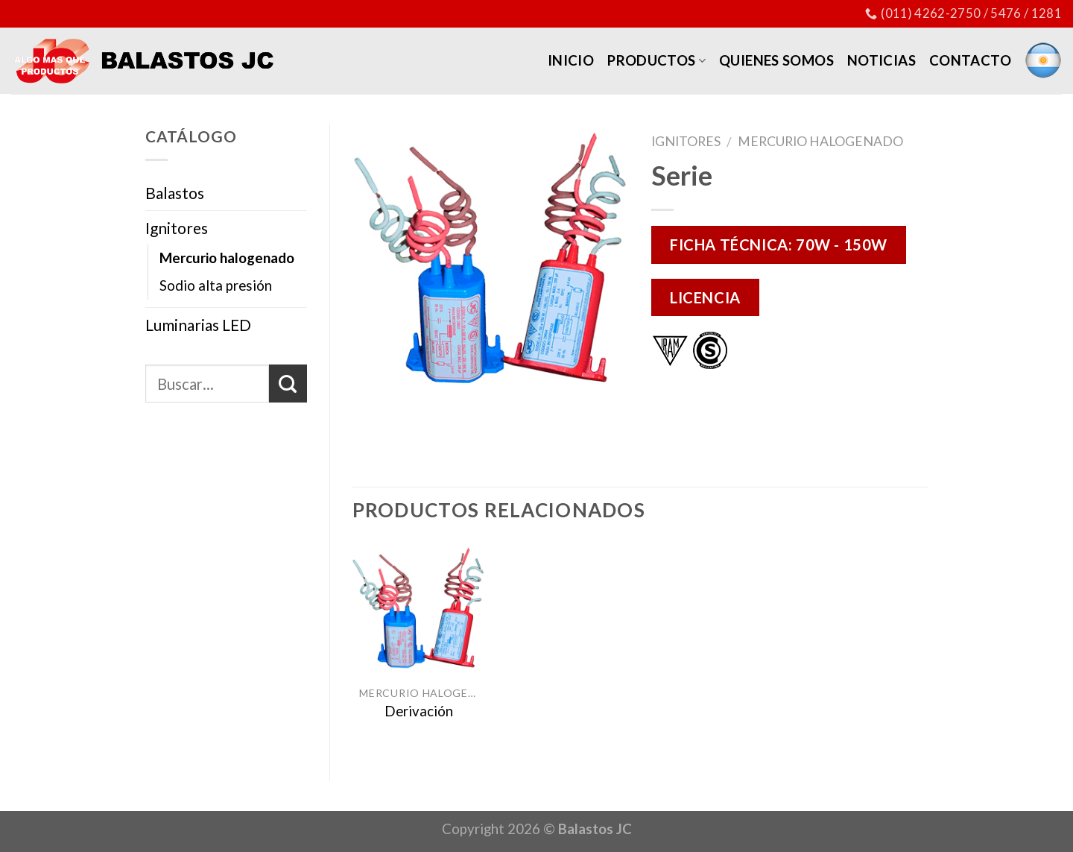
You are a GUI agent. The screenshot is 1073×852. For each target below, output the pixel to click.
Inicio (571, 60)
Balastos (174, 192)
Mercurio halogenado (820, 141)
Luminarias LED (198, 324)
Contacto (970, 60)
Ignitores (686, 141)
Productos (656, 60)
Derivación (418, 711)
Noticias (881, 60)
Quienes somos (776, 60)
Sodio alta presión (215, 285)
